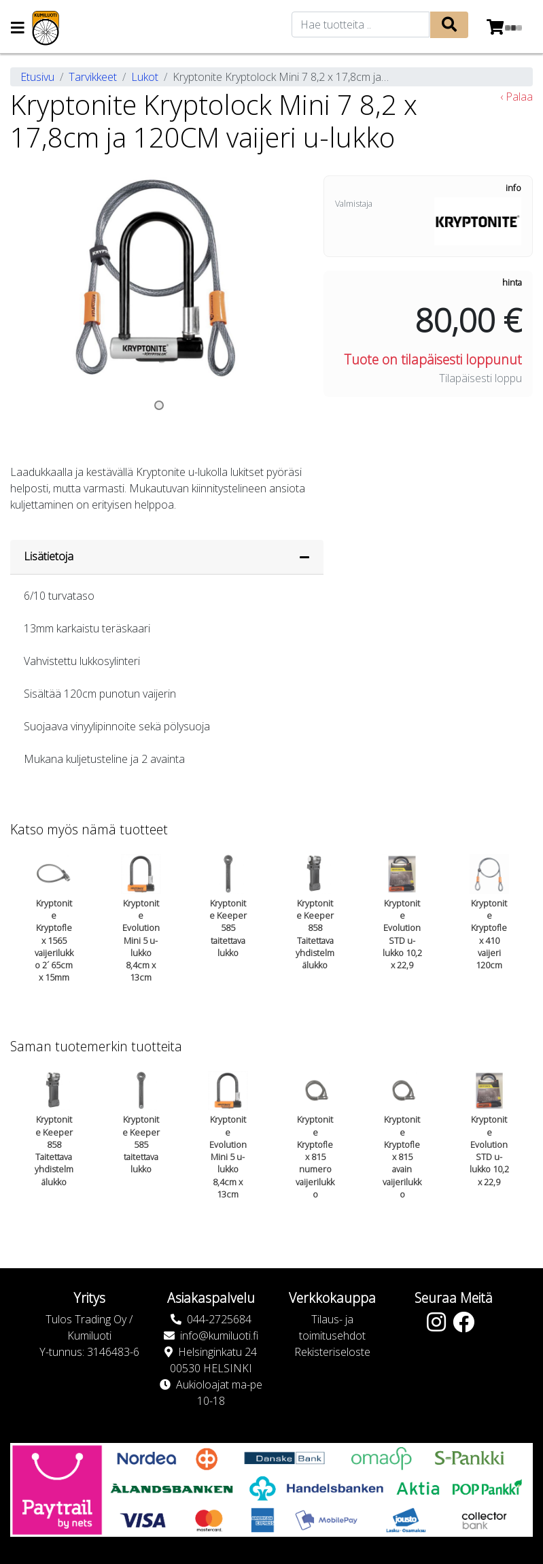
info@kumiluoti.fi (219, 1335)
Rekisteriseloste (332, 1351)
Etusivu (37, 76)
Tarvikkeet (93, 76)
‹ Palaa (516, 96)
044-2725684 (219, 1319)
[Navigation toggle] (18, 29)
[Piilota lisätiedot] (304, 557)
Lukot (144, 76)
